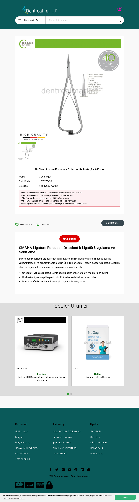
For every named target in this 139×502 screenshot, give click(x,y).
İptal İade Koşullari (62, 442)
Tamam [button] (125, 497)
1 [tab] (68, 394)
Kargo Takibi (21, 453)
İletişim (19, 437)
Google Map (96, 453)
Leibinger (46, 176)
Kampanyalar (60, 453)
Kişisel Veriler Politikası (65, 448)
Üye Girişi (95, 437)
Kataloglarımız (22, 459)
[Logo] (39, 9)
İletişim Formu (22, 442)
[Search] (84, 20)
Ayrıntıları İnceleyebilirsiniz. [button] (14, 498)
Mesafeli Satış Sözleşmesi (66, 431)
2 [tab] (71, 394)
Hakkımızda (21, 431)
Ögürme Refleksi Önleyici (97, 375)
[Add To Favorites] (23, 224)
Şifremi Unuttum (98, 442)
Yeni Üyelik (95, 431)
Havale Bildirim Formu (26, 448)
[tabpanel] (41, 353)
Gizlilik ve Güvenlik (62, 437)
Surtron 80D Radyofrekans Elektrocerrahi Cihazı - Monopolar (41, 377)
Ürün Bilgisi (69, 238)
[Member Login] (120, 10)
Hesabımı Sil (96, 448)
